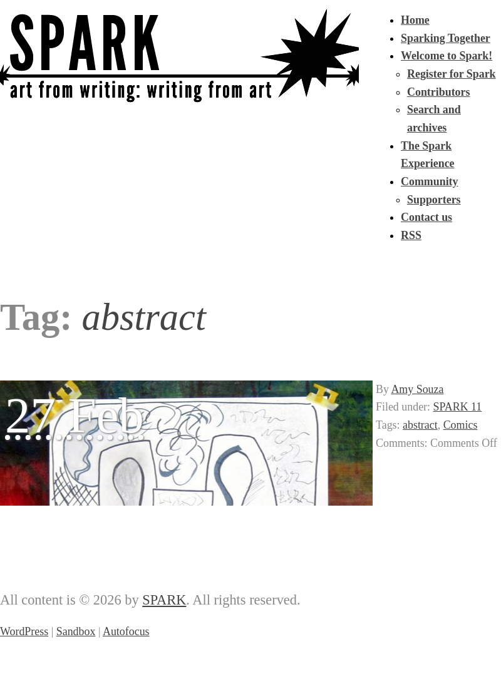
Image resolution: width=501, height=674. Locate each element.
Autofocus (126, 631)
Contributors (438, 92)
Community (429, 181)
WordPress (24, 631)
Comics (460, 425)
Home (415, 20)
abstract (420, 425)
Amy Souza (417, 389)
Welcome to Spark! (446, 55)
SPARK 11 (457, 407)
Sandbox (76, 631)
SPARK (164, 600)
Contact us (426, 217)
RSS (411, 235)
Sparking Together (445, 38)
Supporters (434, 199)
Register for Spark (451, 74)
